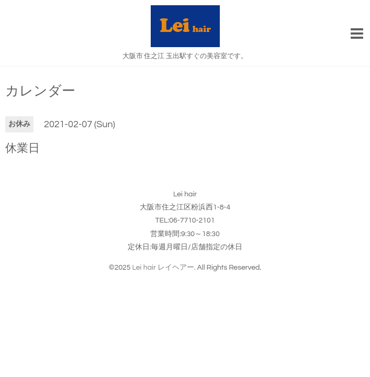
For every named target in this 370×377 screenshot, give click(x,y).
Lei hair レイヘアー (163, 267)
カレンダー (40, 91)
